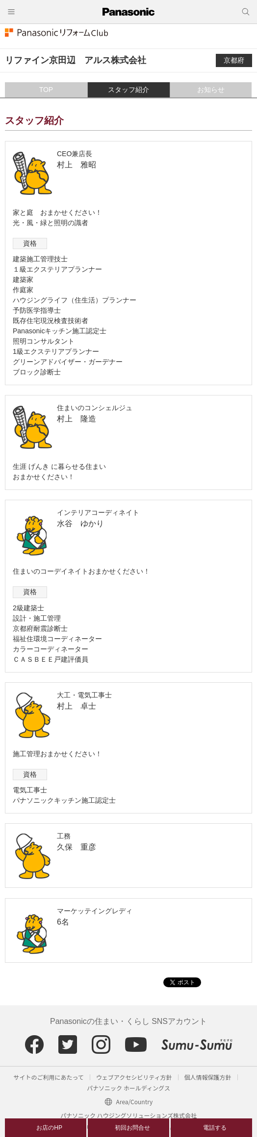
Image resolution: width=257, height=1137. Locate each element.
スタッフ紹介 (128, 89)
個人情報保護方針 (207, 1077)
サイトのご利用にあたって (48, 1077)
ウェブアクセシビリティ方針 (134, 1077)
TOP (46, 89)
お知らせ (211, 89)
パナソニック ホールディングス (128, 1088)
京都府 (234, 60)
